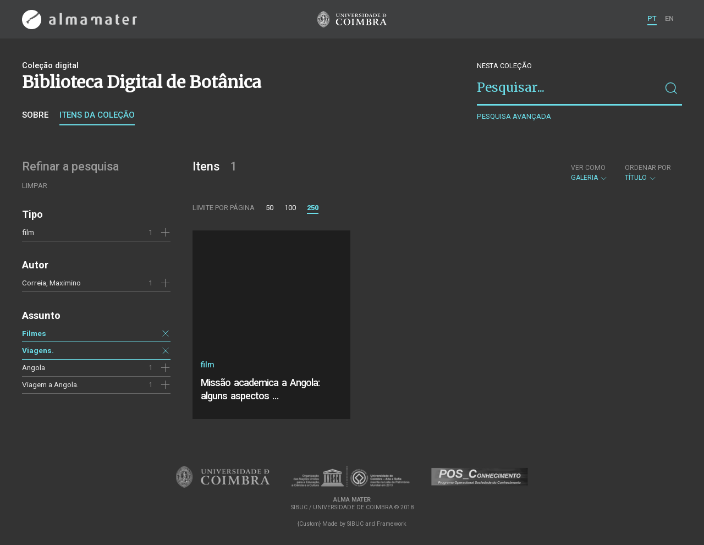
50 (269, 207)
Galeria (589, 172)
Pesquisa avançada (514, 116)
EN (669, 18)
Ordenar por (648, 168)
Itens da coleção (97, 115)
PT (652, 18)
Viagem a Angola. (50, 384)
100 (290, 207)
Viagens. (38, 350)
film (28, 232)
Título (648, 172)
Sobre (35, 115)
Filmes (34, 333)
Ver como (588, 168)
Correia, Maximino (51, 282)
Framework (391, 523)
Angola (33, 367)
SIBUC (355, 523)
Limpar (34, 185)
